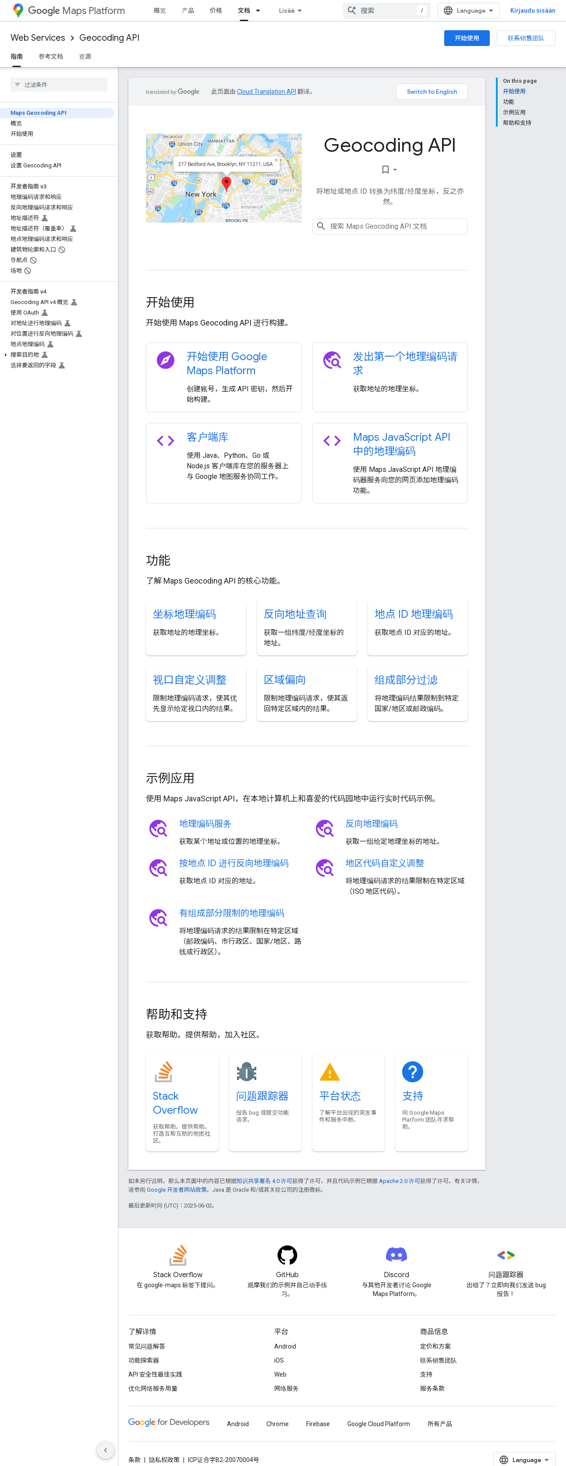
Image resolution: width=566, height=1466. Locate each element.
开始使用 (467, 38)
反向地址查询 (295, 614)
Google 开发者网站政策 (177, 1189)
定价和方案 (435, 1346)
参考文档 (51, 56)
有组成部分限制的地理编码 (231, 913)
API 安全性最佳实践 (155, 1374)
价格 (216, 10)
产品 (188, 10)
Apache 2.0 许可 (399, 1181)
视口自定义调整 (189, 680)
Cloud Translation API (266, 91)
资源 (85, 56)
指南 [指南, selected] (17, 56)
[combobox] (387, 10)
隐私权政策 (164, 1459)
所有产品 (440, 1423)
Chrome (277, 1423)
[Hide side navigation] (105, 1450)
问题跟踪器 (262, 1096)
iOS (279, 1360)
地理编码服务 (205, 823)
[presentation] (307, 303)
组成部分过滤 (406, 680)
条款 (134, 1459)
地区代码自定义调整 (385, 863)
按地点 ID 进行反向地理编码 (234, 863)
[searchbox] (59, 85)
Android (285, 1346)
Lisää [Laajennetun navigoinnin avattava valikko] (286, 10)
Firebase (318, 1423)
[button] (57, 355)
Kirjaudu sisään (532, 10)
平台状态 (340, 1096)
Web (280, 1374)
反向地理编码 (372, 823)
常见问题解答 (146, 1346)
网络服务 (286, 1388)
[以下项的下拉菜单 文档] (260, 10)
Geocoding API (109, 37)
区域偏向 (285, 680)
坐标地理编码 (184, 614)
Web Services (38, 37)
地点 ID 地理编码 (414, 614)
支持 (412, 1096)
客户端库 (208, 437)
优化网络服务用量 (152, 1388)
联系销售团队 (526, 38)
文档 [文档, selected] (244, 10)
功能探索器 (143, 1360)
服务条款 (432, 1388)
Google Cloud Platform (378, 1423)
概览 (160, 10)
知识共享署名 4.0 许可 (264, 1181)
